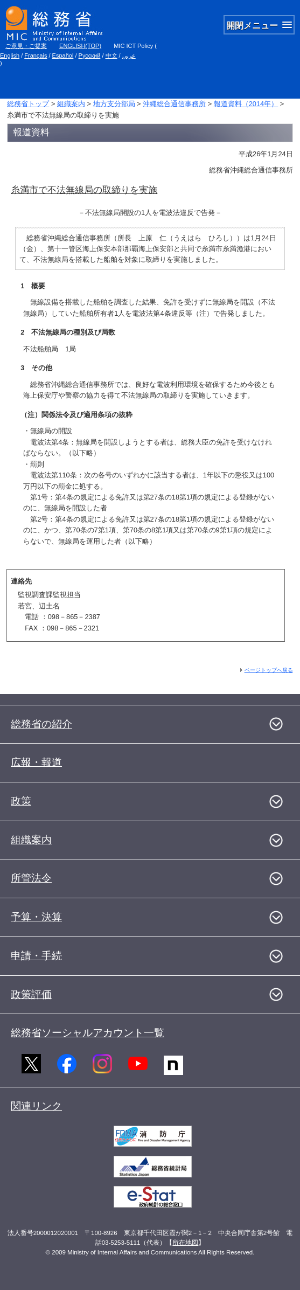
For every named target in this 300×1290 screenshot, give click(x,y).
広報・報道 (36, 762)
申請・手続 (36, 955)
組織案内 (71, 104)
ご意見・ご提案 (26, 46)
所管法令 (31, 878)
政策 (21, 801)
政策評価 (31, 994)
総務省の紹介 (41, 724)
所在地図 (185, 1242)
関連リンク (36, 1106)
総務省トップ (28, 104)
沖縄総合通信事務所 (174, 104)
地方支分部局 (114, 104)
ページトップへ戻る (269, 670)
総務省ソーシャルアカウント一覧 (87, 1032)
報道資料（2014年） (246, 104)
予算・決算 (36, 917)
